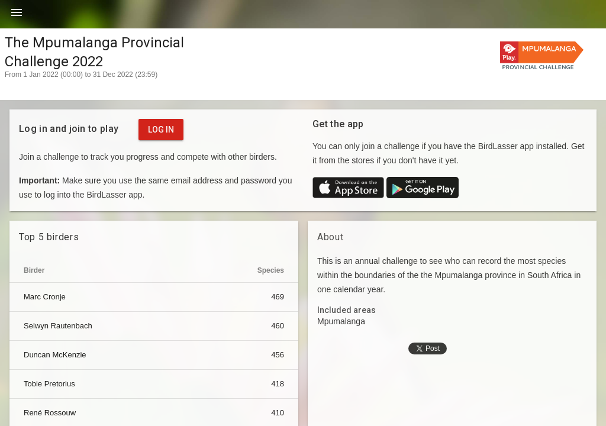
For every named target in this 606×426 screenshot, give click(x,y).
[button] (16, 16)
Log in (161, 129)
